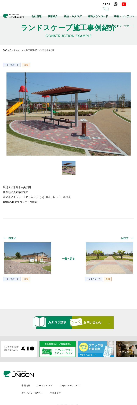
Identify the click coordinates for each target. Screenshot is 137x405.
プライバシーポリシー (62, 380)
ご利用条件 (85, 380)
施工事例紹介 (32, 50)
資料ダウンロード (106, 10)
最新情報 (55, 374)
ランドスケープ (16, 50)
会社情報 (56, 10)
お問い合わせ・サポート (124, 18)
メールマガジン (74, 374)
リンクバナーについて (100, 374)
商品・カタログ (85, 10)
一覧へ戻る (68, 257)
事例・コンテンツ (127, 10)
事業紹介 (69, 10)
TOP (5, 50)
